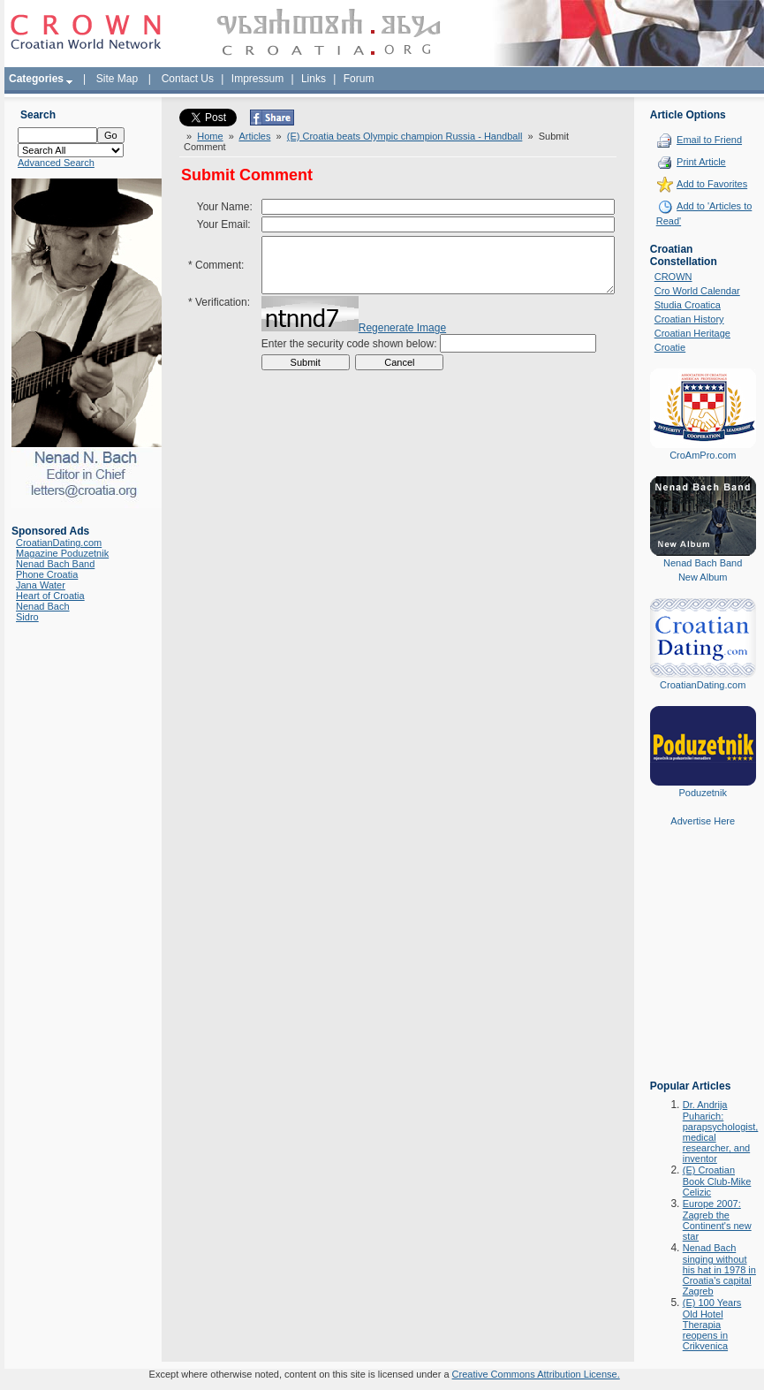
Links (313, 78)
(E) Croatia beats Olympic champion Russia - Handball (405, 136)
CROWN (673, 276)
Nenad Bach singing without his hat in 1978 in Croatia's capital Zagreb (719, 1269)
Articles (254, 136)
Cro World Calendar (697, 290)
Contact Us (188, 78)
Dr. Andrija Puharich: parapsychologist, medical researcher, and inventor (721, 1131)
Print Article (701, 161)
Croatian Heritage (692, 333)
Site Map (117, 78)
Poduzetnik (703, 792)
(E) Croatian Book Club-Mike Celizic (717, 1181)
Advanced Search (56, 162)
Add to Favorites (712, 183)
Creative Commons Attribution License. (536, 1374)
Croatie (669, 347)
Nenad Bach (43, 606)
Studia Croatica (687, 305)
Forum (359, 78)
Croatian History (689, 319)
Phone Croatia (47, 574)
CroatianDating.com (59, 542)
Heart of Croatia (50, 595)
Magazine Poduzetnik (62, 553)
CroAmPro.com (702, 455)
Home (210, 136)
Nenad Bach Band (55, 563)
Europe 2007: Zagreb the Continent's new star (717, 1220)
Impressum (257, 78)
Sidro (27, 616)
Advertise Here (702, 821)
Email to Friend (709, 139)
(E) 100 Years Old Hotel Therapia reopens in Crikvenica (712, 1324)
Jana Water (40, 585)
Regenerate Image (402, 341)
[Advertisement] (703, 966)
